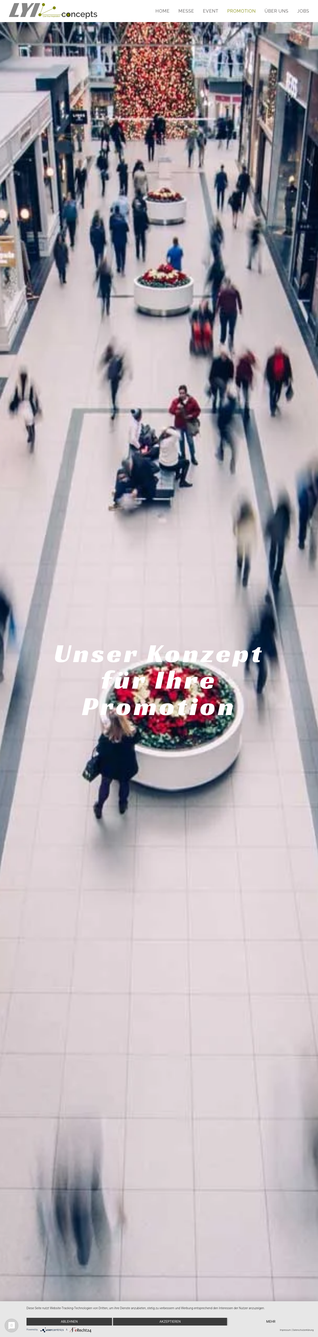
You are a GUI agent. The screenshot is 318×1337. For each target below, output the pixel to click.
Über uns (276, 11)
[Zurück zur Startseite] (53, 11)
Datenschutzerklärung (303, 1330)
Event (210, 11)
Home (162, 11)
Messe (186, 11)
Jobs (303, 11)
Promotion (241, 11)
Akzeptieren (170, 1322)
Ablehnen (69, 1322)
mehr (271, 1322)
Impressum (285, 1330)
